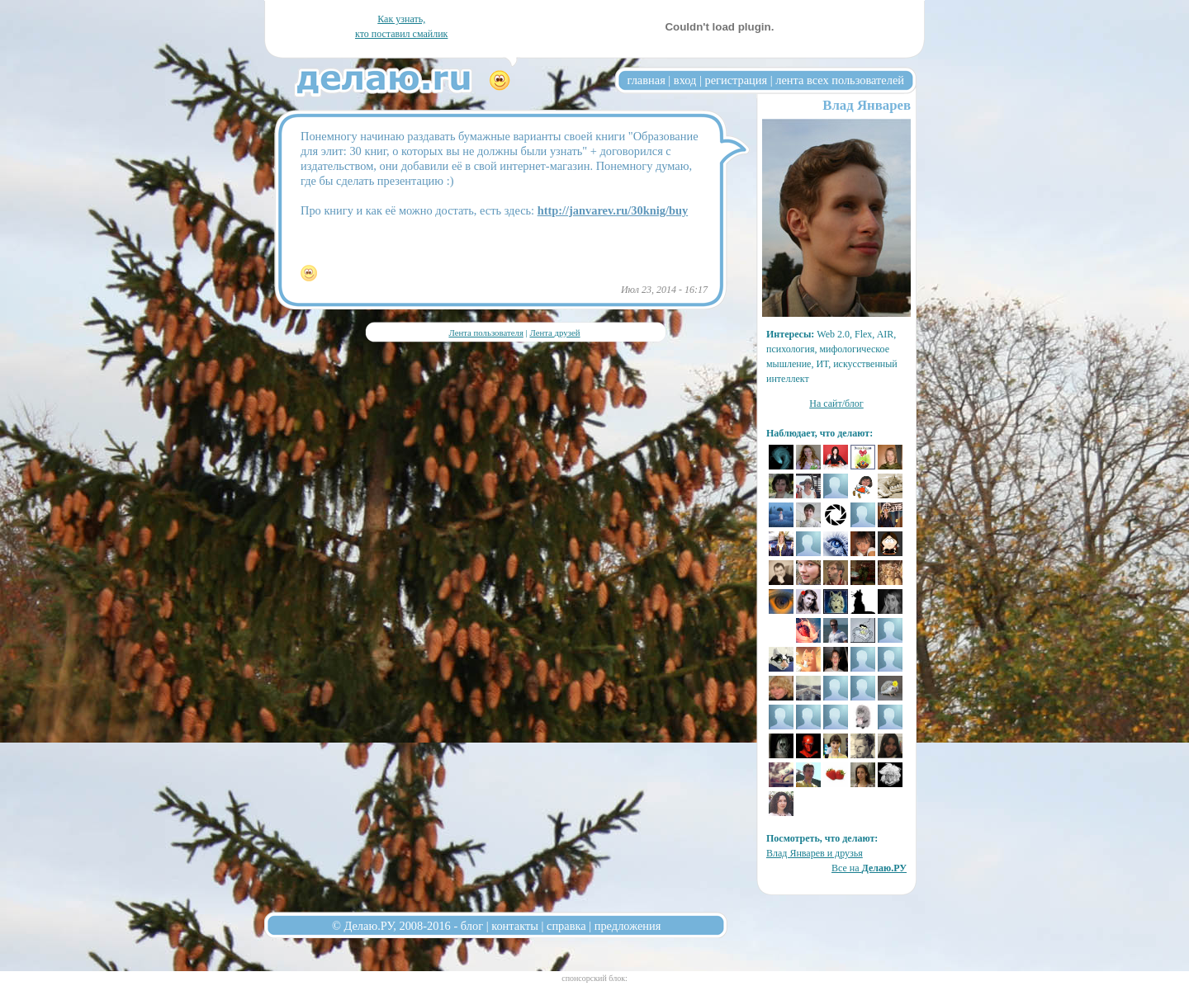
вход (685, 80)
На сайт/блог (836, 403)
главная (647, 80)
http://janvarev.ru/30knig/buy (613, 210)
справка (566, 925)
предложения (627, 925)
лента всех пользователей (839, 80)
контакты (514, 925)
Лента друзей (554, 332)
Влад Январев (866, 105)
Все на (869, 868)
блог (472, 925)
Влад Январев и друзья (814, 853)
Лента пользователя (485, 332)
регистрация (735, 80)
